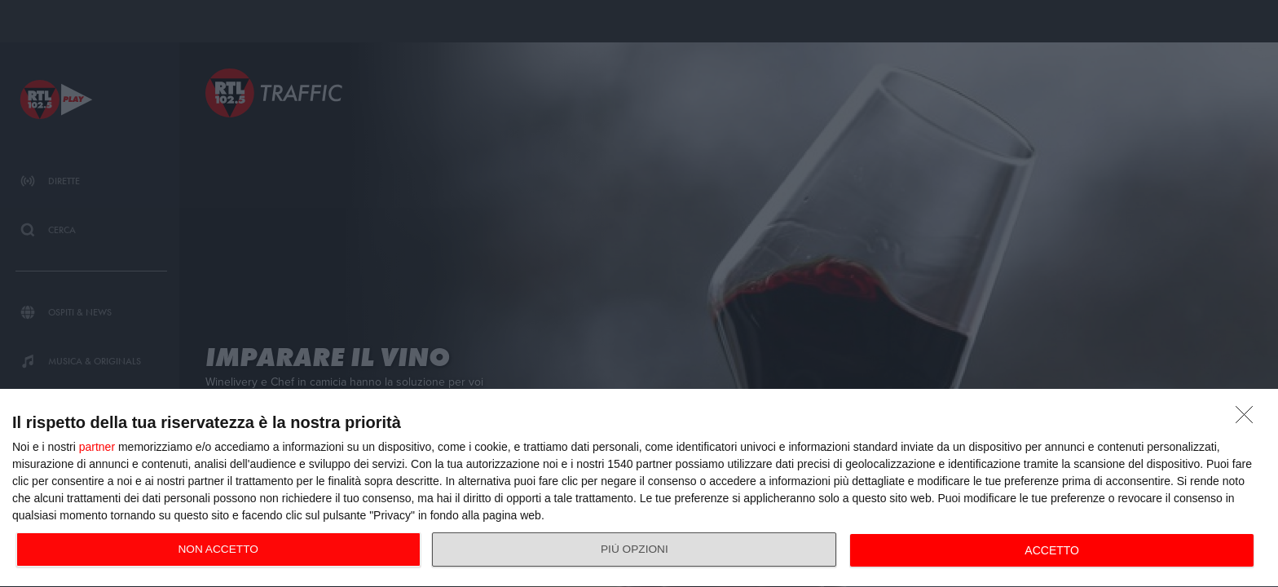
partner (97, 446)
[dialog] (639, 488)
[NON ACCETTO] (1249, 419)
